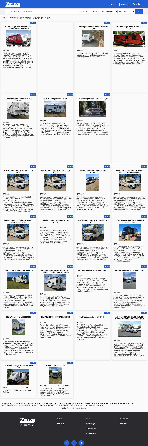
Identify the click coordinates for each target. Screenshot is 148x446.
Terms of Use (91, 429)
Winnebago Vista (39, 403)
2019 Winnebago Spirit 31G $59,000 (92, 317)
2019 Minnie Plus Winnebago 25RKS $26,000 (18, 99)
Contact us (123, 424)
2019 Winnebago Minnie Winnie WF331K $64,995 (18, 171)
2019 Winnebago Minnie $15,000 (55, 99)
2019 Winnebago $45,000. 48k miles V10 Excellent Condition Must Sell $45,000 (55, 271)
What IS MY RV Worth (55, 405)
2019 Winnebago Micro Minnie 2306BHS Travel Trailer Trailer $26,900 (18, 27)
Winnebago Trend (51, 403)
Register (124, 4)
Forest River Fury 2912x (95, 405)
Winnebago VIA (117, 403)
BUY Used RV (28, 405)
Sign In (113, 4)
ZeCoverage (90, 424)
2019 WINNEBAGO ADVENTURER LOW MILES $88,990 (129, 221)
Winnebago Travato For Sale (84, 403)
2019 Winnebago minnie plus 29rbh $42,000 (92, 99)
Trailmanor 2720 (68, 405)
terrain (63, 129)
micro (83, 53)
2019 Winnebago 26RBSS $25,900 (18, 317)
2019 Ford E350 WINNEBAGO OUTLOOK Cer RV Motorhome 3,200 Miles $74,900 (129, 318)
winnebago (20, 64)
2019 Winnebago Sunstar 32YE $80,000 (18, 270)
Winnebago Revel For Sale (24, 403)
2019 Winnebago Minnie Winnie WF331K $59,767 (55, 171)
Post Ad (136, 4)
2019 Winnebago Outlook (55, 365)
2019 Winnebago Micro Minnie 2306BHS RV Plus (18, 366)
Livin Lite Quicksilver (80, 405)
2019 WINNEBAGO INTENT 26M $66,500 (55, 317)
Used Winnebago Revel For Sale (12, 405)
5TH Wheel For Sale (40, 405)
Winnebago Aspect (129, 403)
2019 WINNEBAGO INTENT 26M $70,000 (92, 270)
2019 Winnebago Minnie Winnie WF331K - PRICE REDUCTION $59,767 (129, 171)
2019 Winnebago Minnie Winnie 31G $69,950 (92, 171)
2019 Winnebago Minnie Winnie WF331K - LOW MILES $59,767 (18, 221)
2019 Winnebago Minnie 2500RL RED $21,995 (129, 27)
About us (60, 424)
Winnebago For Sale (8, 403)
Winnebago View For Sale (66, 403)
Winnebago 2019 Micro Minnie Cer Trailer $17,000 (92, 27)
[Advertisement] (56, 57)
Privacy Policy (91, 434)
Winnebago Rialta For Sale (102, 403)
